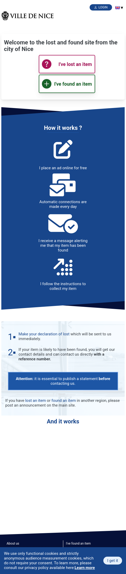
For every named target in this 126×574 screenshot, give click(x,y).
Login (103, 7)
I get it (112, 560)
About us (13, 543)
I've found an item (78, 543)
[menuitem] (117, 7)
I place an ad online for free (63, 168)
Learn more (85, 567)
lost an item (35, 400)
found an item (63, 400)
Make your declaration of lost (43, 334)
